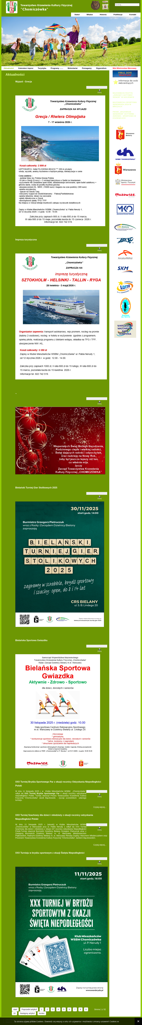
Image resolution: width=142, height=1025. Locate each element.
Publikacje (117, 15)
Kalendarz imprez (25, 68)
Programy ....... (57, 68)
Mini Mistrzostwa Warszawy (124, 68)
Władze (90, 15)
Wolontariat (72, 68)
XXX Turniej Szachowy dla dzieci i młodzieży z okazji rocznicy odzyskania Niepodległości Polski (54, 817)
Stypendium (101, 68)
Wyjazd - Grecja (23, 81)
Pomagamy (87, 68)
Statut (77, 15)
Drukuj (100, 92)
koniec (42, 1013)
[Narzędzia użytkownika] (96, 87)
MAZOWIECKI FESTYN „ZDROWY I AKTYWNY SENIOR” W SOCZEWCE (123, 95)
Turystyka (42, 68)
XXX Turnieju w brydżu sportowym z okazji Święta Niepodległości (50, 853)
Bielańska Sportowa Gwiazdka (31, 640)
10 (14, 1013)
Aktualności (9, 68)
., (16, 393)
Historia (103, 15)
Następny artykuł (27, 1013)
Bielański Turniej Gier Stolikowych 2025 (36, 487)
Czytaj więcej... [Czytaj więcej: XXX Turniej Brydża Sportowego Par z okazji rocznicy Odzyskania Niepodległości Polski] (99, 807)
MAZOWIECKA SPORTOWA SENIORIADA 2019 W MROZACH (125, 104)
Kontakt (132, 15)
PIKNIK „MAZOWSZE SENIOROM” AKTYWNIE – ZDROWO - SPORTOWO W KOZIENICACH (124, 115)
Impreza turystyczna (26, 239)
